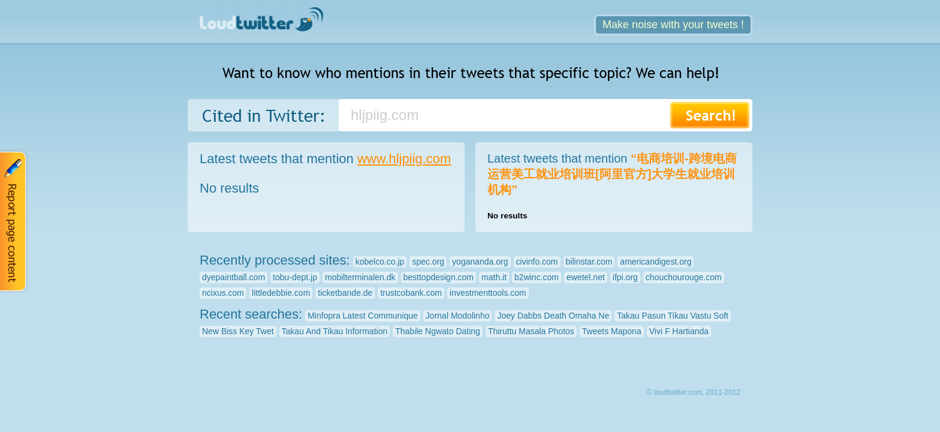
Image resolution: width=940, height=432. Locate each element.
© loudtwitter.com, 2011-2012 (693, 392)
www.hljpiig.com (404, 158)
